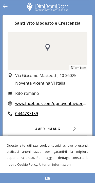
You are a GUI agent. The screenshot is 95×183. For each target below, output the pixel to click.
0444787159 (26, 113)
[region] (47, 51)
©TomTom (78, 68)
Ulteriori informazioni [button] (55, 164)
